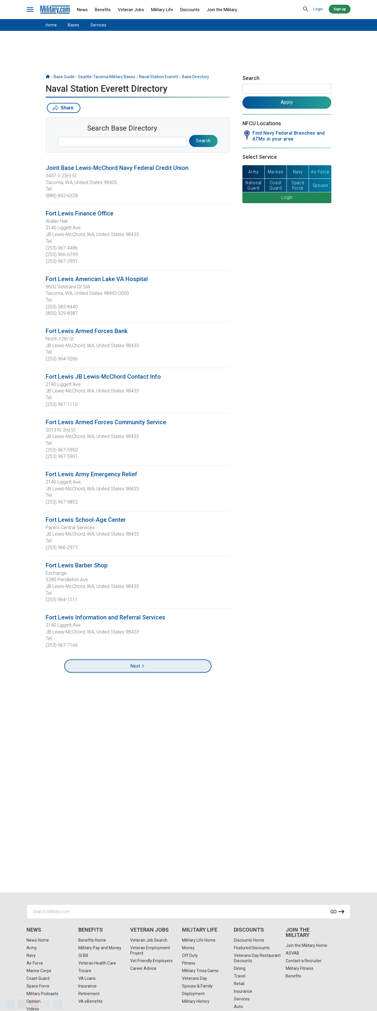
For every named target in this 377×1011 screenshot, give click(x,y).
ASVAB (292, 953)
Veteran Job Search (148, 940)
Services (98, 25)
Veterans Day (194, 978)
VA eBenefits (90, 1001)
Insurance (87, 986)
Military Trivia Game (200, 970)
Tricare (84, 970)
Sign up (339, 9)
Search (250, 78)
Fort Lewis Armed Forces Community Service (106, 422)
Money (188, 947)
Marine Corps (39, 970)
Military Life (162, 9)
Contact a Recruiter (304, 960)
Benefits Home (92, 940)
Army (32, 947)
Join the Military (222, 9)
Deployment (193, 993)
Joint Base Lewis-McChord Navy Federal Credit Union (117, 167)
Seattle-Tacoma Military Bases (106, 76)
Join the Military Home (306, 945)
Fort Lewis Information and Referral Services (105, 617)
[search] (306, 9)
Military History (195, 1001)
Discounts (190, 9)
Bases (73, 25)
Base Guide (64, 76)
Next (137, 666)
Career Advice (143, 968)
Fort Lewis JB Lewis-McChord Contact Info (103, 376)
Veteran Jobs (131, 9)
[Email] (46, 1004)
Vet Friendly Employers (151, 960)
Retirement (89, 993)
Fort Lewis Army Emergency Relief (91, 474)
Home (51, 25)
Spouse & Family (197, 986)
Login (318, 9)
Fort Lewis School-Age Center (86, 519)
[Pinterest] (34, 1004)
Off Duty (190, 955)
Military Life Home (199, 940)
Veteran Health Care (97, 963)
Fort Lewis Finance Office (79, 213)
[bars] (30, 9)
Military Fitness (299, 968)
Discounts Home (249, 940)
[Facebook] (10, 1004)
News (82, 9)
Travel (239, 976)
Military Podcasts (42, 993)
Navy (31, 955)
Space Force (38, 986)
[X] (22, 1004)
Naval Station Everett (158, 76)
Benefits (103, 9)
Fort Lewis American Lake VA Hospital (97, 279)
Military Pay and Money (99, 947)
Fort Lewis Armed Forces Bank (87, 331)
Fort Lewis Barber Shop (77, 565)
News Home (38, 940)
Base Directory (195, 76)
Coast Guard (38, 978)
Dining (239, 968)
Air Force (35, 963)
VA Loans (87, 978)
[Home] (48, 76)
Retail (239, 983)
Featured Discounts (252, 947)
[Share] (57, 1004)
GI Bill (83, 955)
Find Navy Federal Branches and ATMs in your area (288, 136)
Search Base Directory (122, 128)
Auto (238, 1006)
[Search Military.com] (188, 911)
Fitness (188, 963)
